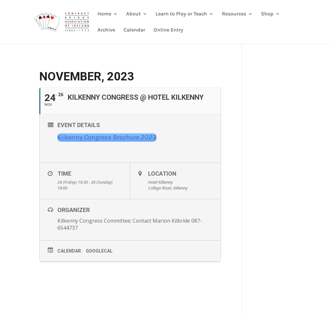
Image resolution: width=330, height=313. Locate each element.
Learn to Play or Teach (181, 14)
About (133, 14)
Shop (267, 14)
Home (104, 14)
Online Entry (168, 30)
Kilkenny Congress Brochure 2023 (106, 137)
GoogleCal (99, 250)
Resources (234, 14)
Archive (106, 30)
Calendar (134, 30)
